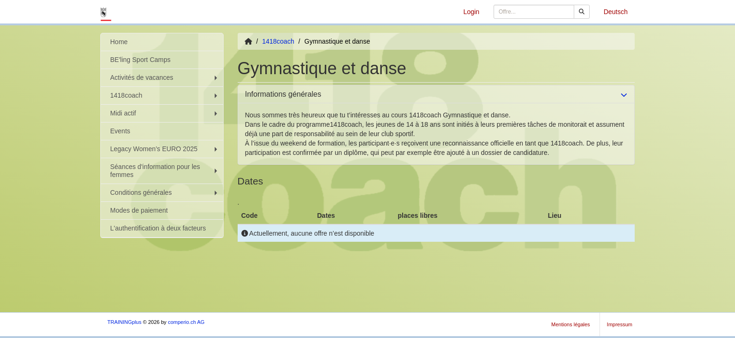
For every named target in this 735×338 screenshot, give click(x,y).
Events (120, 131)
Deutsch (616, 11)
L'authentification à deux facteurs (158, 228)
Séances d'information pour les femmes (164, 170)
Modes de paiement (139, 210)
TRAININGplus (124, 322)
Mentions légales (570, 324)
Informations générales (283, 94)
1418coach (164, 95)
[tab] (436, 94)
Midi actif (164, 113)
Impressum (619, 324)
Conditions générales (164, 192)
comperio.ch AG (186, 322)
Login (471, 11)
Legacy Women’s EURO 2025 (164, 149)
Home (119, 42)
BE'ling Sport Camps (140, 59)
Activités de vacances (164, 77)
